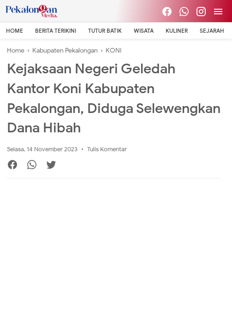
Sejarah (212, 30)
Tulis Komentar (107, 149)
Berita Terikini (55, 30)
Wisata (144, 30)
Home (14, 30)
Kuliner (177, 30)
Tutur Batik (105, 30)
